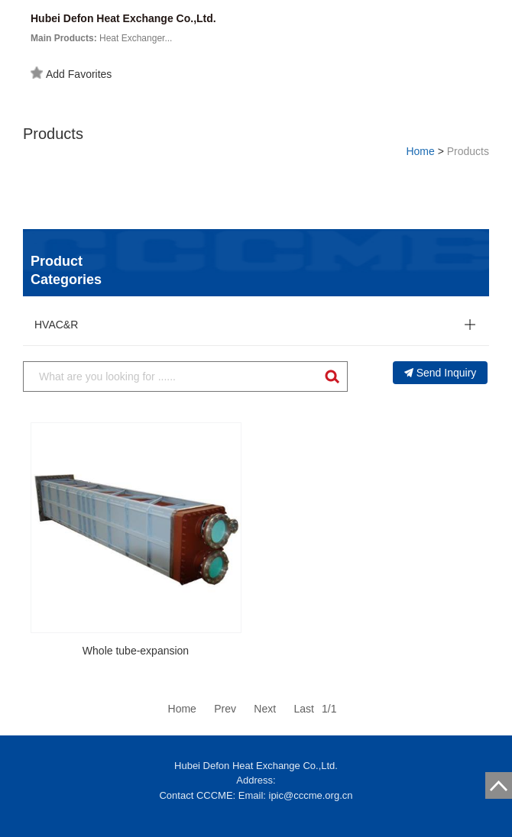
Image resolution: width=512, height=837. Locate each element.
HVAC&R (56, 324)
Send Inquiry (440, 373)
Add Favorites (71, 73)
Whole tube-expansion (136, 651)
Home (420, 151)
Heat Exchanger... (101, 38)
